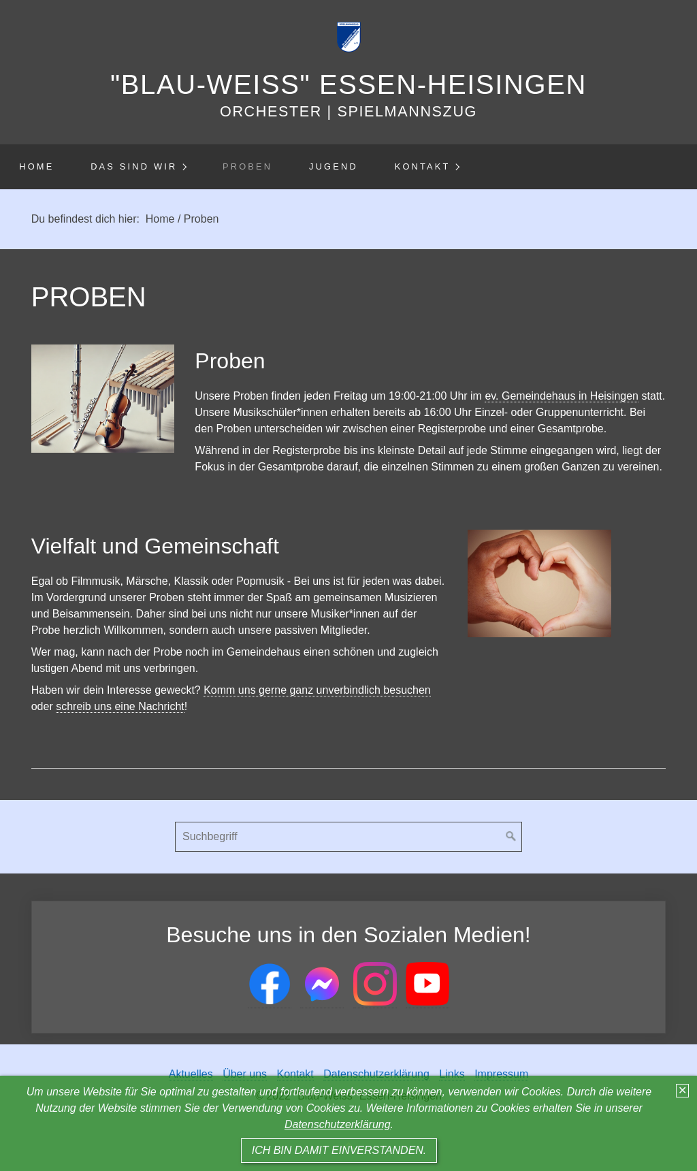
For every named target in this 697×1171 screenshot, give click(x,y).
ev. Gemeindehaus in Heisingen (561, 396)
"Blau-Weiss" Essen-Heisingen (348, 84)
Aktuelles (191, 1074)
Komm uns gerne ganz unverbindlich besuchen (317, 690)
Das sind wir (134, 166)
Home (36, 166)
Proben (247, 166)
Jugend (333, 166)
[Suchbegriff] (348, 837)
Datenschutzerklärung (338, 1124)
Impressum (501, 1074)
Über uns (245, 1074)
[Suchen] (511, 837)
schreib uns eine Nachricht (120, 706)
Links (451, 1074)
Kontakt (423, 166)
